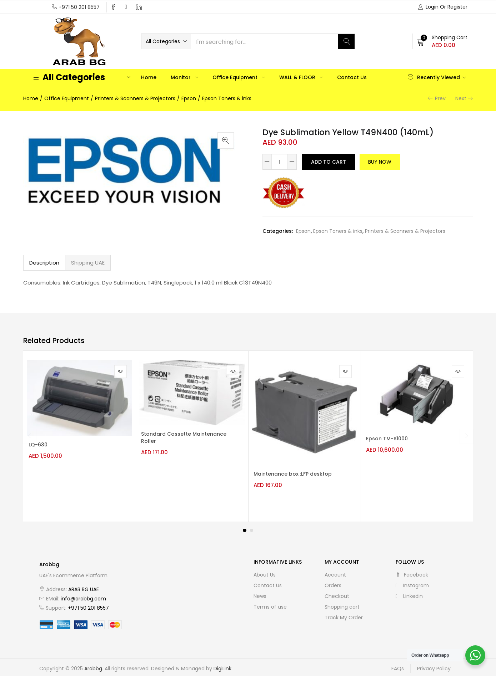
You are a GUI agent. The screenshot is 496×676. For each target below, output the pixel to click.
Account (335, 570)
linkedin (409, 591)
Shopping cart (342, 602)
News (260, 591)
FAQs (397, 664)
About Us (265, 570)
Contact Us (352, 77)
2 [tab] (252, 526)
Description (44, 262)
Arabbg (93, 664)
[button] (166, 41)
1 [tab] (244, 526)
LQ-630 (41, 445)
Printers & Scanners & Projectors (135, 98)
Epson (188, 98)
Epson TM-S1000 (390, 439)
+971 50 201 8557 (79, 7)
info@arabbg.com (83, 594)
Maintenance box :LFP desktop (296, 474)
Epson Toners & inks (226, 98)
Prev (440, 98)
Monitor (184, 77)
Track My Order (344, 612)
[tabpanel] (79, 433)
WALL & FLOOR (301, 77)
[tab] (44, 263)
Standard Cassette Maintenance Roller (170, 438)
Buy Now (385, 161)
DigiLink (222, 664)
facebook (412, 570)
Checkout (337, 591)
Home (148, 77)
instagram (412, 580)
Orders (333, 580)
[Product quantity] (279, 161)
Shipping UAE (88, 262)
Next (460, 98)
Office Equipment (238, 77)
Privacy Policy (434, 664)
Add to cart (330, 161)
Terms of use (270, 602)
